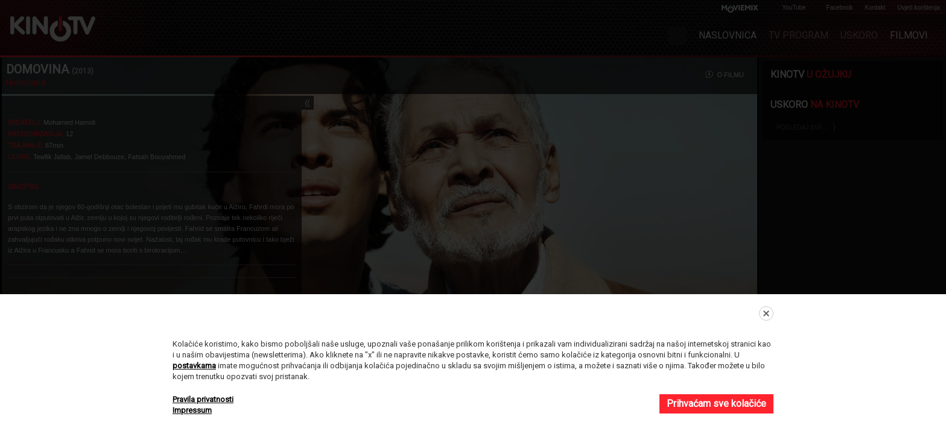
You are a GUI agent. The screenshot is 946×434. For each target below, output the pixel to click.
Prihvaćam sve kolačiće (716, 403)
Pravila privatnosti (203, 399)
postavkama (194, 365)
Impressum (192, 410)
